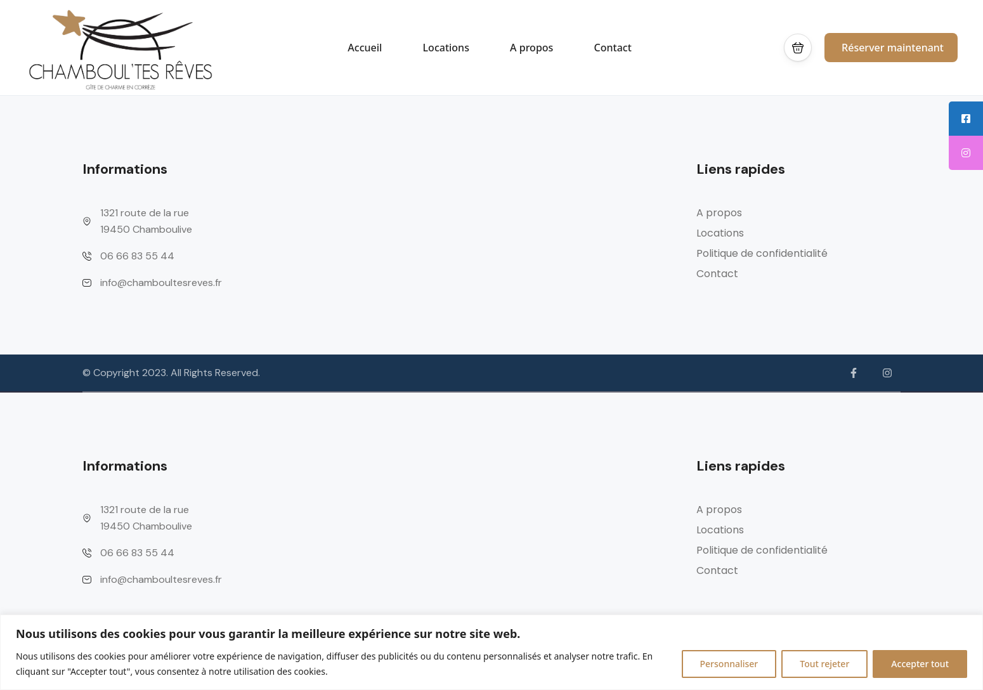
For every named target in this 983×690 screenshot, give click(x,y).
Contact (613, 48)
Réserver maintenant (893, 48)
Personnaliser (729, 664)
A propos (531, 48)
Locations (446, 48)
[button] (798, 48)
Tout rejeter (824, 664)
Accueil (365, 48)
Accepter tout (920, 664)
